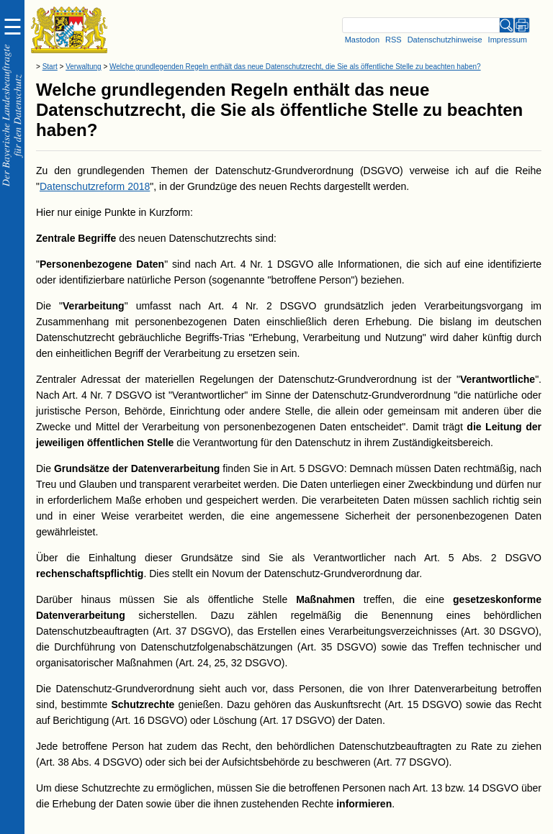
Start (50, 67)
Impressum (507, 39)
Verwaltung (83, 67)
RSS (393, 39)
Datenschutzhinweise (445, 39)
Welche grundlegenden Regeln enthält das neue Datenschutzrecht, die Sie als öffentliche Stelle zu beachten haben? (295, 67)
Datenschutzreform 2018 (95, 186)
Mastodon (362, 39)
